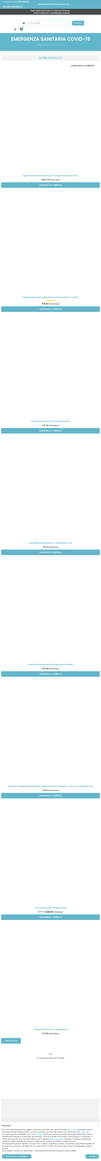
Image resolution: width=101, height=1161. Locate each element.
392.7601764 (23, 2)
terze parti (39, 1134)
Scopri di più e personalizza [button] (17, 1156)
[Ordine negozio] (84, 55)
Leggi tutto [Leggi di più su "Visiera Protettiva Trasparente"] (11, 1030)
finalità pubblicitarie (56, 1139)
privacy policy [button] (71, 1129)
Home (39, 35)
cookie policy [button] (85, 1132)
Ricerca (76, 19)
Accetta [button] (92, 1156)
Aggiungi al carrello (50, 175)
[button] (5, 19)
